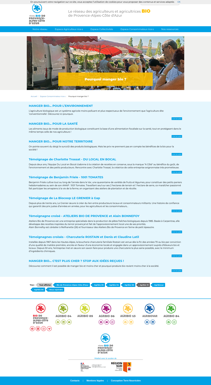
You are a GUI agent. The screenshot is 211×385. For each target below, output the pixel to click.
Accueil (34, 96)
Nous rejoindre (56, 290)
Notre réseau (40, 29)
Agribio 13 (144, 285)
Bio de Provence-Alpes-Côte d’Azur (72, 285)
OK (178, 2)
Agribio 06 (129, 285)
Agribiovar (159, 285)
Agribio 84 (39, 290)
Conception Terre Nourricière (126, 380)
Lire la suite (176, 119)
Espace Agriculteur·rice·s (69, 29)
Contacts (75, 380)
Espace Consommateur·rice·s (137, 29)
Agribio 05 (99, 285)
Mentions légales (95, 380)
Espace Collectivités (101, 29)
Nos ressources (169, 29)
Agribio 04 (114, 285)
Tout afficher (45, 285)
